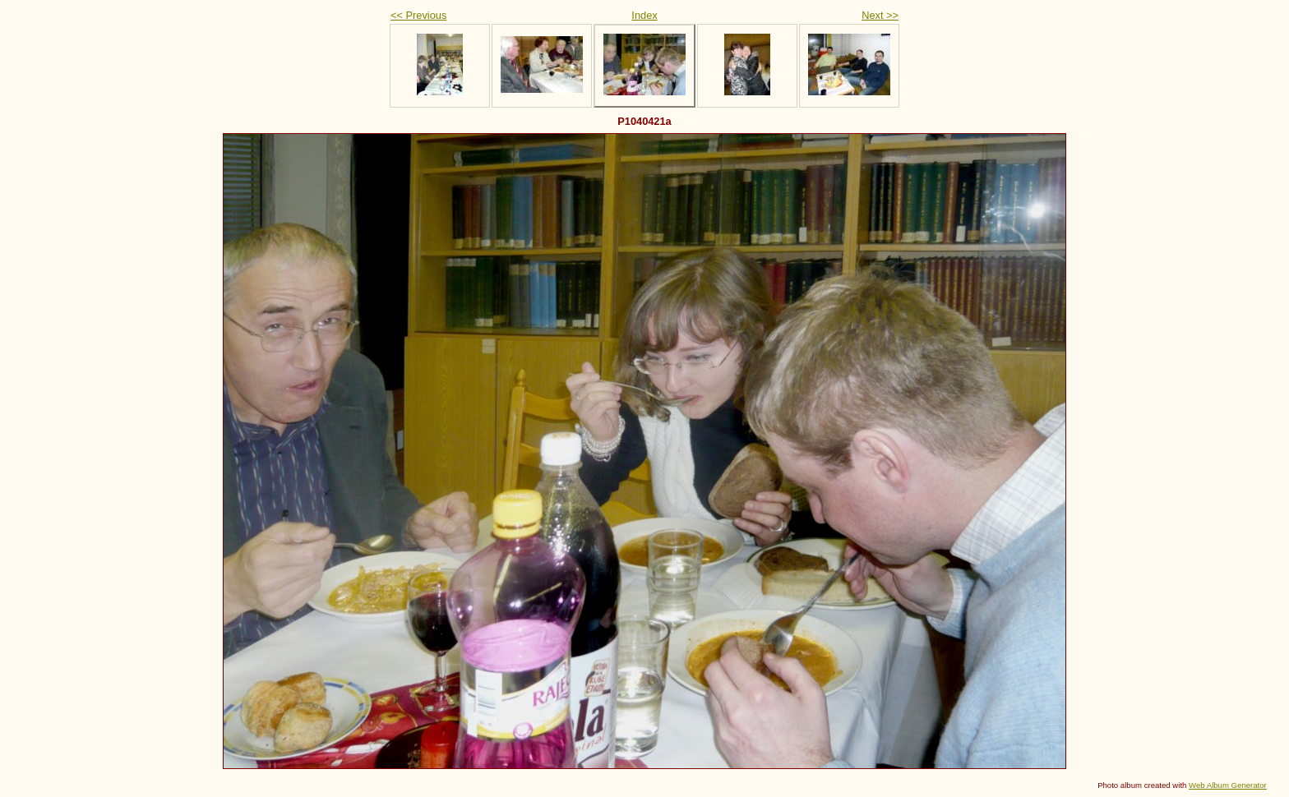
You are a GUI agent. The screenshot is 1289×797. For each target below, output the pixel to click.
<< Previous (418, 15)
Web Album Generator (1228, 785)
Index (644, 15)
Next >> (880, 15)
